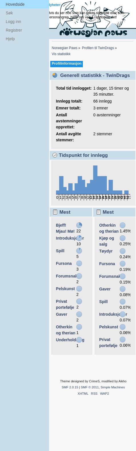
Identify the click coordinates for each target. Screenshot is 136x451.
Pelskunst (65, 288)
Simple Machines (113, 387)
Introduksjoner (70, 238)
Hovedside (15, 4)
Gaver (61, 314)
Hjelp (10, 38)
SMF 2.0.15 (70, 387)
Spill (60, 250)
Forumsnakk (68, 276)
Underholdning (70, 340)
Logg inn (13, 21)
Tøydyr (106, 251)
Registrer (14, 30)
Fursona (64, 263)
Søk (9, 13)
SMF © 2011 (90, 387)
